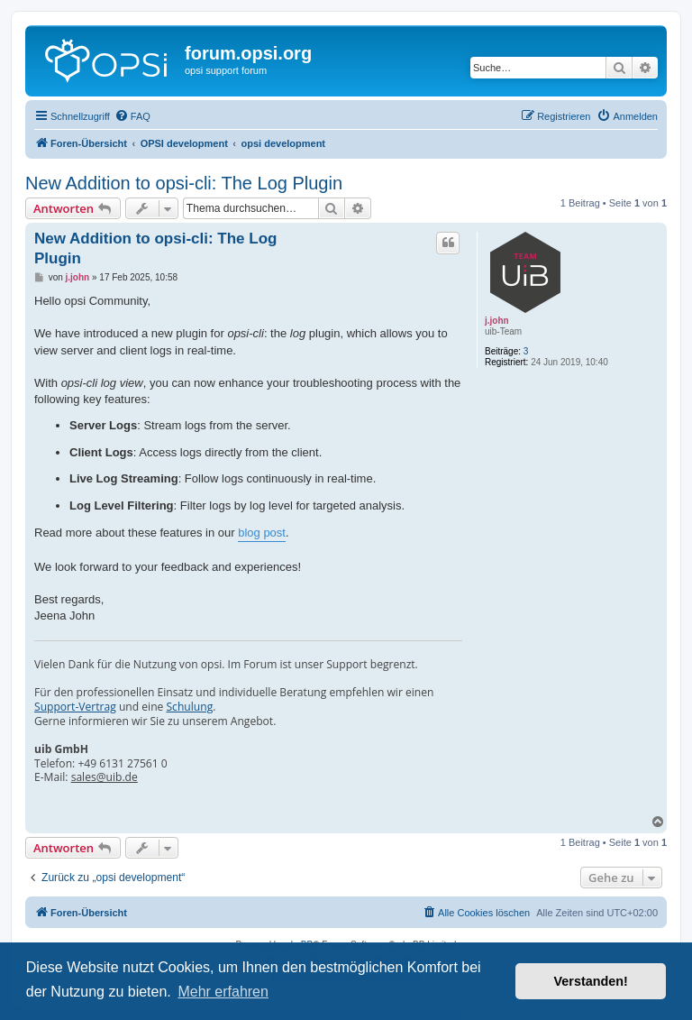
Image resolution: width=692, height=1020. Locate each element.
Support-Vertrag (75, 707)
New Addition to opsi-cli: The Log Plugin (183, 183)
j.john (497, 321)
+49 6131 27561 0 (122, 764)
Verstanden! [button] (591, 981)
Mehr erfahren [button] (223, 991)
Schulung (189, 707)
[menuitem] (132, 116)
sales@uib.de (104, 777)
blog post (262, 532)
